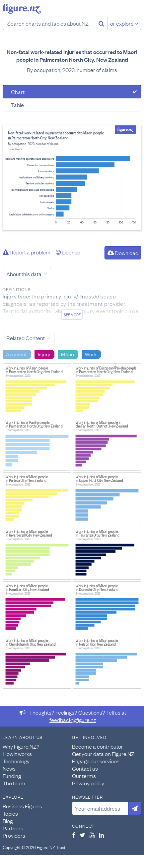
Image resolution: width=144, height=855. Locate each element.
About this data (23, 273)
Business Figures (22, 806)
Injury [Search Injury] (44, 353)
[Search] (101, 23)
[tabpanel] (72, 177)
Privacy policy (88, 783)
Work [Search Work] (91, 353)
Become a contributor (97, 746)
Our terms (84, 775)
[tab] (72, 91)
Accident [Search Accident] (16, 353)
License (68, 252)
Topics (10, 813)
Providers (14, 835)
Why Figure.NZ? (21, 746)
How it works (17, 753)
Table (17, 104)
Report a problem (26, 252)
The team (14, 783)
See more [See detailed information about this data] (72, 314)
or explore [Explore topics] (124, 23)
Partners (13, 828)
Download (123, 252)
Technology (16, 761)
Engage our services (95, 761)
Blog (8, 820)
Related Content (25, 337)
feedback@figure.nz (72, 719)
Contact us (85, 768)
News (9, 768)
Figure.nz (22, 9)
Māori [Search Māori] (67, 353)
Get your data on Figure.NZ (103, 753)
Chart (18, 91)
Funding (12, 775)
